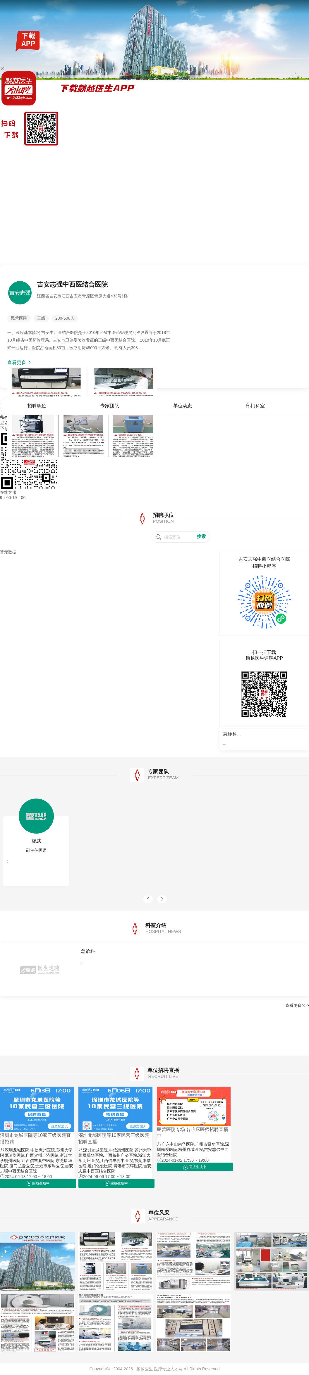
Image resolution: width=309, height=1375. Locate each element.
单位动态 (263, 153)
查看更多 (19, 362)
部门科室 (282, 153)
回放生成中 (38, 1183)
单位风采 (301, 153)
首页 (210, 153)
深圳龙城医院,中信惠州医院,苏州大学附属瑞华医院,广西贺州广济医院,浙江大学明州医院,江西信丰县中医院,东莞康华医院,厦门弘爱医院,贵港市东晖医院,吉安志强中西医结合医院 (36, 1160)
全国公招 (47, 153)
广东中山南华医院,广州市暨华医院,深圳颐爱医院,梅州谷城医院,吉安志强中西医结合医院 (193, 1149)
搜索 (201, 536)
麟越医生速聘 (12, 153)
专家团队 (244, 153)
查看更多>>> (297, 1005)
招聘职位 (225, 153)
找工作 (32, 153)
